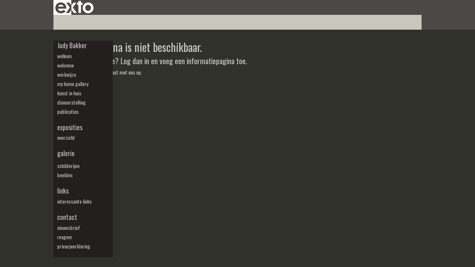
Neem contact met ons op (116, 72)
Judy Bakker (72, 45)
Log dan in (135, 60)
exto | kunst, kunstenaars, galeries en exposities (74, 7)
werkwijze (66, 74)
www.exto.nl (112, 88)
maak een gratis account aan (114, 22)
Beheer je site (66, 22)
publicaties (68, 111)
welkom (64, 56)
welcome (65, 65)
